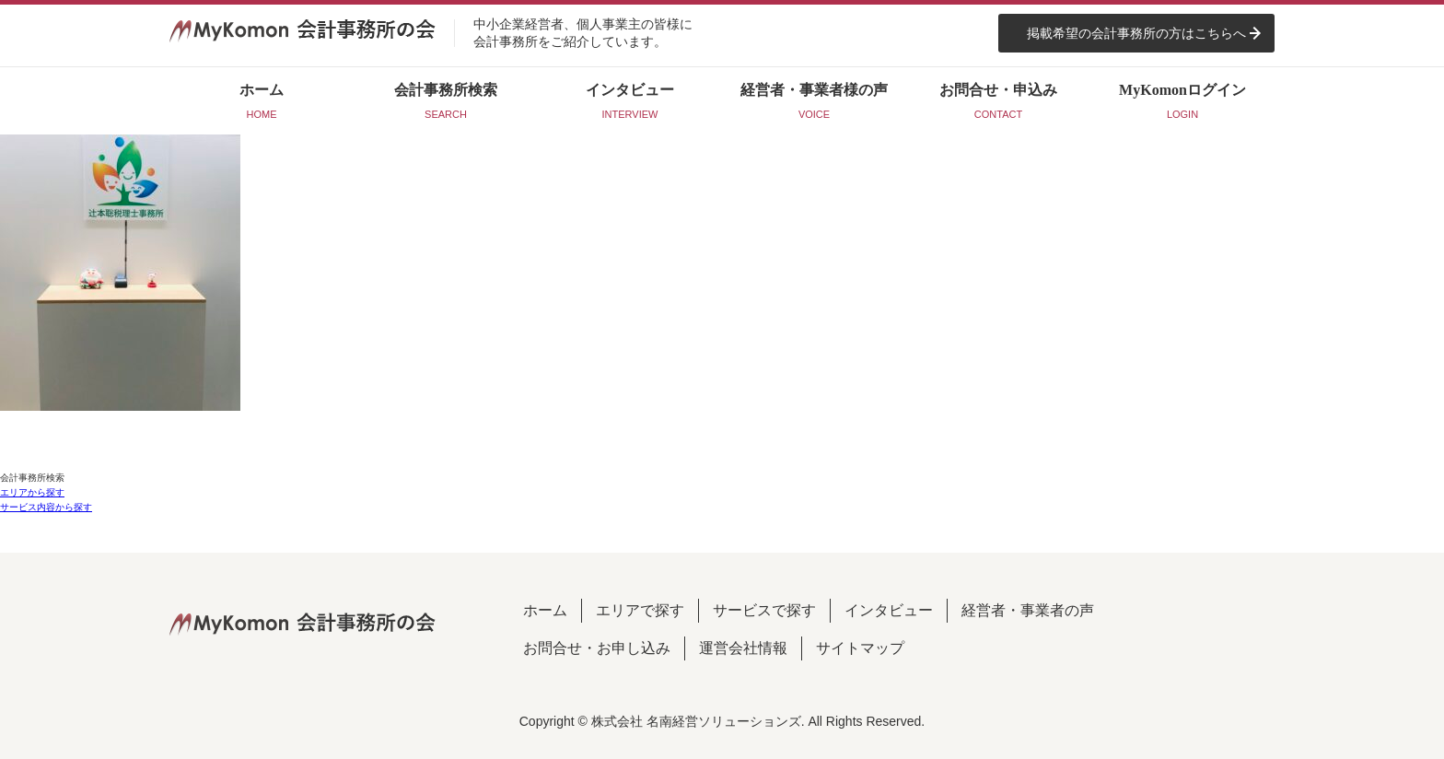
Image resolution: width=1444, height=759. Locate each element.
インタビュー (888, 610)
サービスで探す (764, 610)
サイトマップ (860, 648)
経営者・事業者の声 (1027, 610)
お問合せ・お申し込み (596, 648)
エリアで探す (640, 610)
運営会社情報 (743, 648)
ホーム (545, 610)
